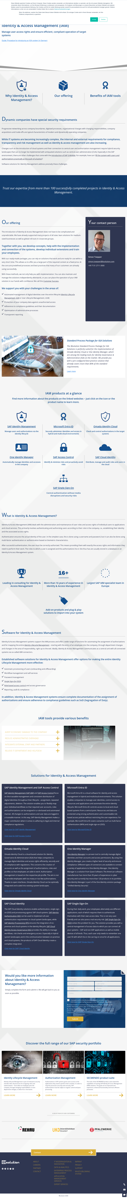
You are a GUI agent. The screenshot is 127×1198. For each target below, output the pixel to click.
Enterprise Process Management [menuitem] (63, 1171)
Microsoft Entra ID (63, 426)
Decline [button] (103, 19)
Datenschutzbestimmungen (62, 9)
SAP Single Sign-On (63, 487)
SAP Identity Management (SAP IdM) (19, 793)
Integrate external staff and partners (32, 744)
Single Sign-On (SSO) (12, 681)
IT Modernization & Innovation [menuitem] (62, 1162)
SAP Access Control (63, 457)
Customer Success (51, 281)
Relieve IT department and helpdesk (32, 750)
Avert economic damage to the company (32, 732)
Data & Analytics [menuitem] (61, 1167)
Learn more (22, 1095)
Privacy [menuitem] (78, 1165)
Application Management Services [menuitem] (60, 1178)
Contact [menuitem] (37, 1171)
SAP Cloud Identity (105, 457)
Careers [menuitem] (36, 1165)
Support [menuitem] (79, 1168)
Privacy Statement (96, 1007)
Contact (63, 1152)
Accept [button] (94, 19)
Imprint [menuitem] (78, 1161)
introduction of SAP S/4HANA (63, 155)
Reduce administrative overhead (32, 738)
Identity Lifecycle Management (36, 645)
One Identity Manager (21, 457)
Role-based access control (15, 685)
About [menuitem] (36, 1161)
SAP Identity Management (21, 426)
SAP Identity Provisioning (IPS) (16, 923)
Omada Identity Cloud (105, 426)
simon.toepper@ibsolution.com (101, 261)
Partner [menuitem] (37, 1168)
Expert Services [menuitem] (61, 1184)
